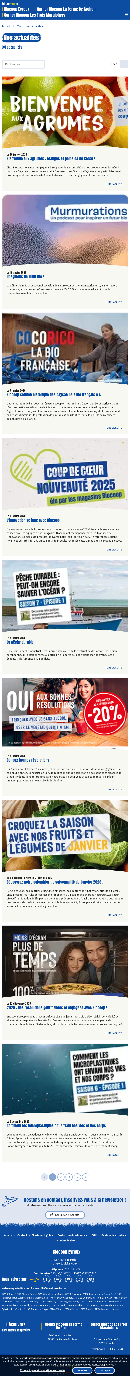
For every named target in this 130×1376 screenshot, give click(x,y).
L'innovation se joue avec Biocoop (33, 520)
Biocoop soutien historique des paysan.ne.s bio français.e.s (54, 394)
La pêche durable (20, 642)
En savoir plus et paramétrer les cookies (42, 1370)
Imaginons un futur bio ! (25, 276)
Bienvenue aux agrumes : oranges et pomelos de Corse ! (51, 158)
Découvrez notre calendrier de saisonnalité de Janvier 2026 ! (55, 882)
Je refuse (82, 1370)
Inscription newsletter (65, 1215)
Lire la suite (114, 184)
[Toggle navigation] (126, 15)
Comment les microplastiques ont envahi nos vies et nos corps (56, 1125)
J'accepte (104, 1370)
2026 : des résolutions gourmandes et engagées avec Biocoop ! (57, 1007)
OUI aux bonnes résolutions (28, 760)
